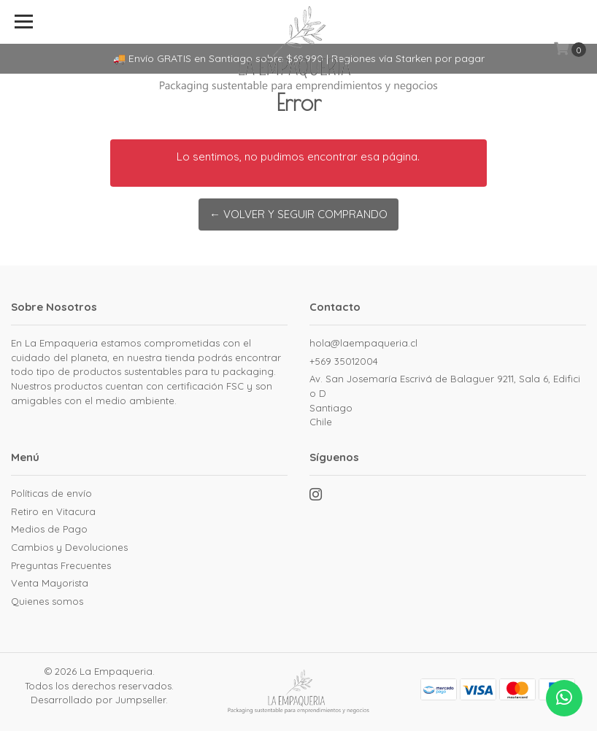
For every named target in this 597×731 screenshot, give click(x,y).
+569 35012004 (343, 361)
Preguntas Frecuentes (61, 565)
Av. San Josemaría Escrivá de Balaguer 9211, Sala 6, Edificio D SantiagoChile (444, 400)
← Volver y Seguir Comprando (298, 214)
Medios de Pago (49, 529)
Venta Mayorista (49, 583)
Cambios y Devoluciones (69, 547)
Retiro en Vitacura (53, 511)
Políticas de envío (51, 493)
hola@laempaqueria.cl (363, 343)
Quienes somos (47, 601)
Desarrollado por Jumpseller (98, 699)
